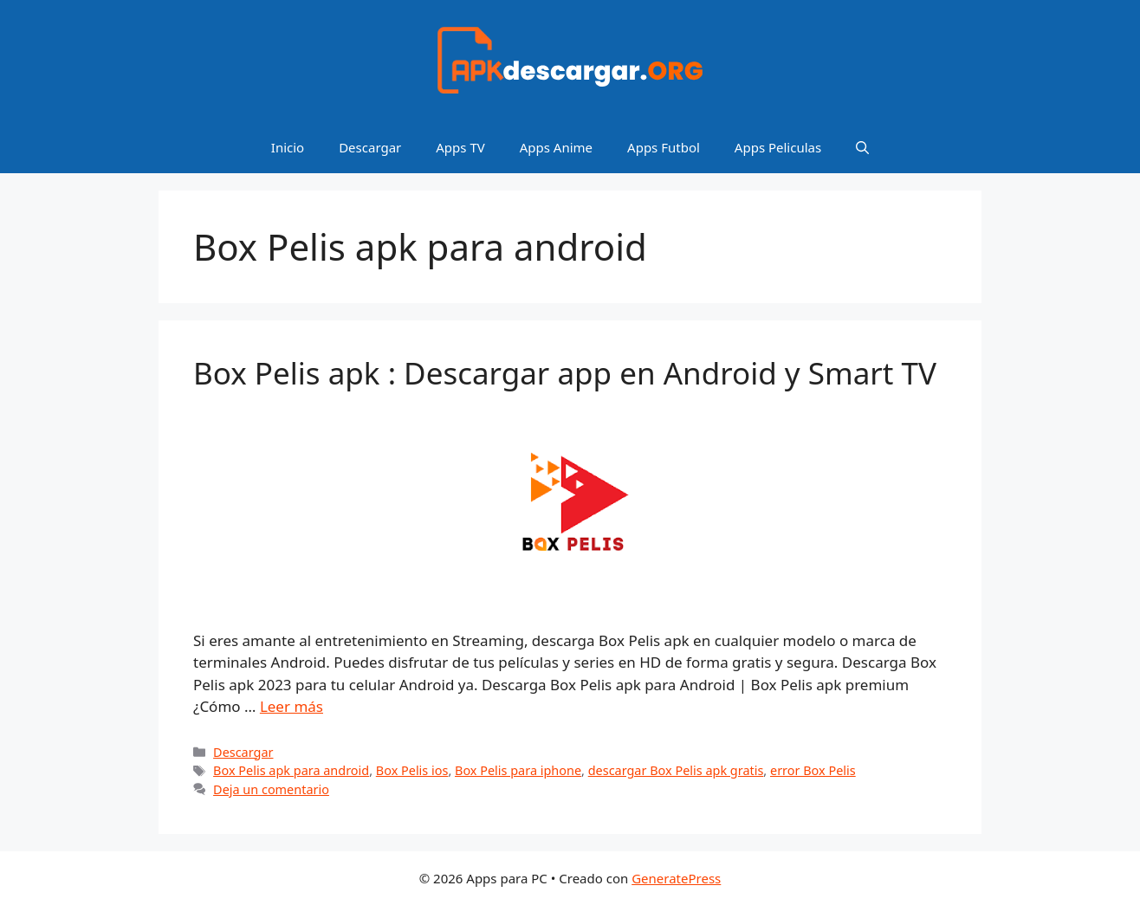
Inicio (287, 147)
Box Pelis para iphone (518, 770)
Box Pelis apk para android (291, 770)
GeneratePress (676, 878)
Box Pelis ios (412, 770)
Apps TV (460, 147)
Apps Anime (556, 147)
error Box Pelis (813, 770)
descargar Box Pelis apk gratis (676, 770)
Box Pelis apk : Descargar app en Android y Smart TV (564, 372)
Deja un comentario (271, 789)
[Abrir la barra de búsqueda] (862, 147)
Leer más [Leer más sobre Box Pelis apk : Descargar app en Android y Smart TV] (291, 706)
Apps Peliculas (778, 147)
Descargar (370, 147)
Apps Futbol (663, 147)
